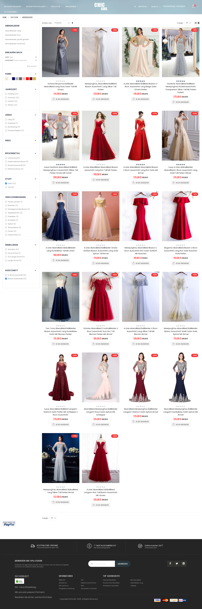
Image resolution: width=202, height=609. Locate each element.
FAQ (82, 580)
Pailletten (12, 216)
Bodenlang (13, 127)
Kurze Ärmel (13, 253)
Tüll (10, 187)
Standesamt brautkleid (111, 586)
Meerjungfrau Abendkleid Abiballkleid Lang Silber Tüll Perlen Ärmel (60, 491)
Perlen (11, 231)
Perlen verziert (14, 202)
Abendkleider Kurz (13, 35)
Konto (155, 6)
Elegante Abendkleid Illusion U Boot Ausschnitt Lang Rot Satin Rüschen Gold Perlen (180, 250)
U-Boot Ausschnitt (16, 275)
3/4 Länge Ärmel (15, 256)
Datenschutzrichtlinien (88, 583)
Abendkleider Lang (13, 31)
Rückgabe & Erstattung (66, 589)
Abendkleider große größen (17, 39)
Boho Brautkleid (136, 580)
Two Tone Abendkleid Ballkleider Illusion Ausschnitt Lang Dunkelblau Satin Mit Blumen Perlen (60, 331)
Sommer (12, 97)
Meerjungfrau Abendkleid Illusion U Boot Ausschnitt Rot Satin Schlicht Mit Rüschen (140, 250)
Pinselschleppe (14, 130)
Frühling (12, 94)
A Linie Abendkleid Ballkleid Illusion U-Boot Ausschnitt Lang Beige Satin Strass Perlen (141, 86)
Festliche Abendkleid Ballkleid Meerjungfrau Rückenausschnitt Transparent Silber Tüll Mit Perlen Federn (180, 88)
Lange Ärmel (13, 260)
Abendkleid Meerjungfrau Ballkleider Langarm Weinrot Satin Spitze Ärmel (140, 410)
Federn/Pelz (13, 235)
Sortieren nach (47, 23)
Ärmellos (12, 249)
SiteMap (133, 586)
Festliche (14, 17)
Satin (11, 183)
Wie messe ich (64, 586)
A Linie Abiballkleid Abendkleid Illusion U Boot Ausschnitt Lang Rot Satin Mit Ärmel (140, 170)
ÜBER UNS (62, 580)
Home (5, 17)
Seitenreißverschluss (17, 161)
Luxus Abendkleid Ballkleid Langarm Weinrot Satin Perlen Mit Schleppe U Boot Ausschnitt (61, 412)
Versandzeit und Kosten (89, 589)
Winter (11, 105)
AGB (82, 586)
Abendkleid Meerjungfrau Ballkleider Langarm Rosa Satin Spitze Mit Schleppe (100, 412)
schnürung (12, 158)
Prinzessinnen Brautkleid (111, 583)
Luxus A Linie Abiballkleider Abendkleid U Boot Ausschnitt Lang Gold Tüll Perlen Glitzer (180, 170)
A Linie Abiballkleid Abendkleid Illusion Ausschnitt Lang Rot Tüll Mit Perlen (100, 168)
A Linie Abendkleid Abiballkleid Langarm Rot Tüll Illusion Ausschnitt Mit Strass (100, 492)
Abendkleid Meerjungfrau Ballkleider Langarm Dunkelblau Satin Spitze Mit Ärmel (180, 412)
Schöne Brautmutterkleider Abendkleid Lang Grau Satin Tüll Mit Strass (60, 86)
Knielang (11, 123)
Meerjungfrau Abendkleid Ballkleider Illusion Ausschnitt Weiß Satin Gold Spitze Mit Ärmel (180, 331)
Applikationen (14, 213)
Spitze (11, 224)
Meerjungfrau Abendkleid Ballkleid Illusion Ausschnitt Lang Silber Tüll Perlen (101, 86)
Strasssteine (13, 227)
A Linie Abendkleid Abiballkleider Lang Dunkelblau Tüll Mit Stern (61, 249)
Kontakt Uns (63, 583)
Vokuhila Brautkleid (109, 580)
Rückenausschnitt (15, 165)
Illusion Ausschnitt (16, 278)
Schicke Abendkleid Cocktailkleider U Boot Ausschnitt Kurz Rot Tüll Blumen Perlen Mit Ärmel (100, 331)
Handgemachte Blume (18, 209)
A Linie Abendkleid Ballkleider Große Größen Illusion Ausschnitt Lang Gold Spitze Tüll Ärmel (100, 250)
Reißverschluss (14, 169)
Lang (10, 119)
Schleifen (12, 220)
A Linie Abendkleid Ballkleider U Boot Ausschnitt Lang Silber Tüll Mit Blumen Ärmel (141, 331)
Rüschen (12, 205)
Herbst (11, 101)
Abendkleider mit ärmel (15, 43)
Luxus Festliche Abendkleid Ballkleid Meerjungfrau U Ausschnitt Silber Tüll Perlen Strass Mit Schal (60, 170)
